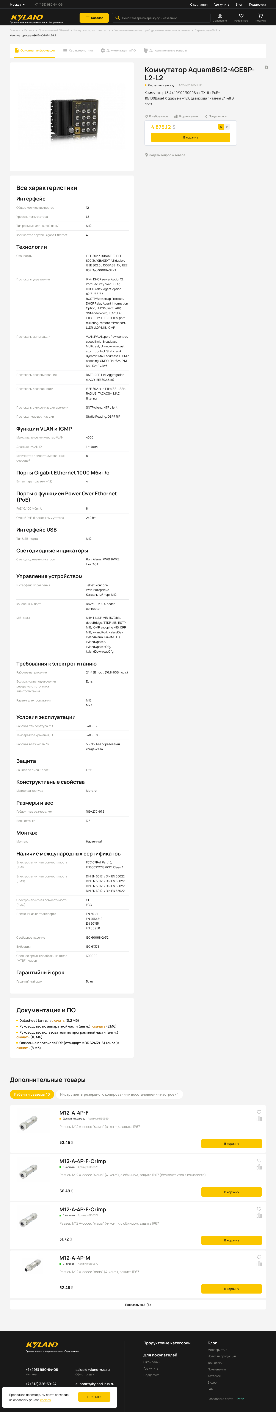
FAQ (210, 1384)
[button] (94, 18)
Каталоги (214, 1371)
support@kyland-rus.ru (94, 1379)
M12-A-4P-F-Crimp (83, 1156)
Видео (212, 1378)
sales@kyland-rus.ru (92, 1364)
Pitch (240, 1394)
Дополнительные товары (168, 50)
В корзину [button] (190, 137)
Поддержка (257, 4)
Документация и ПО (121, 50)
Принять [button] (94, 1397)
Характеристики (81, 50)
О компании (198, 4)
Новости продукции (222, 1351)
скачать (56, 1015)
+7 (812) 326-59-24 (41, 1379)
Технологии (216, 1358)
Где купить (221, 4)
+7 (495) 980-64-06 (48, 4)
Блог (239, 4)
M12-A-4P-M (75, 1252)
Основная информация (37, 50)
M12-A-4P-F (74, 1107)
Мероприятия (217, 1345)
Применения (217, 1364)
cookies (45, 1400)
